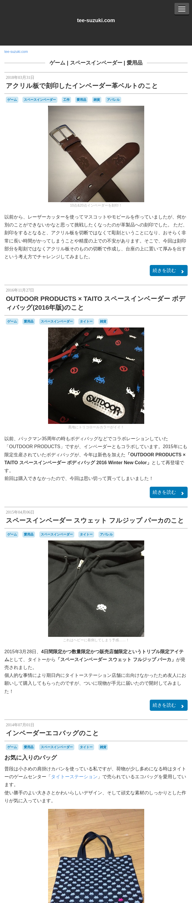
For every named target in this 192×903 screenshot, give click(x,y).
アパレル (113, 99)
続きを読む (169, 271)
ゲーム (57, 63)
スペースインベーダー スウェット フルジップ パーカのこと (95, 520)
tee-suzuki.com (96, 20)
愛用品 (134, 63)
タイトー (86, 321)
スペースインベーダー (96, 63)
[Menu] (182, 9)
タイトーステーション (74, 776)
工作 (66, 99)
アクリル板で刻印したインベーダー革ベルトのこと (82, 85)
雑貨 (97, 99)
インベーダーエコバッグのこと (52, 733)
